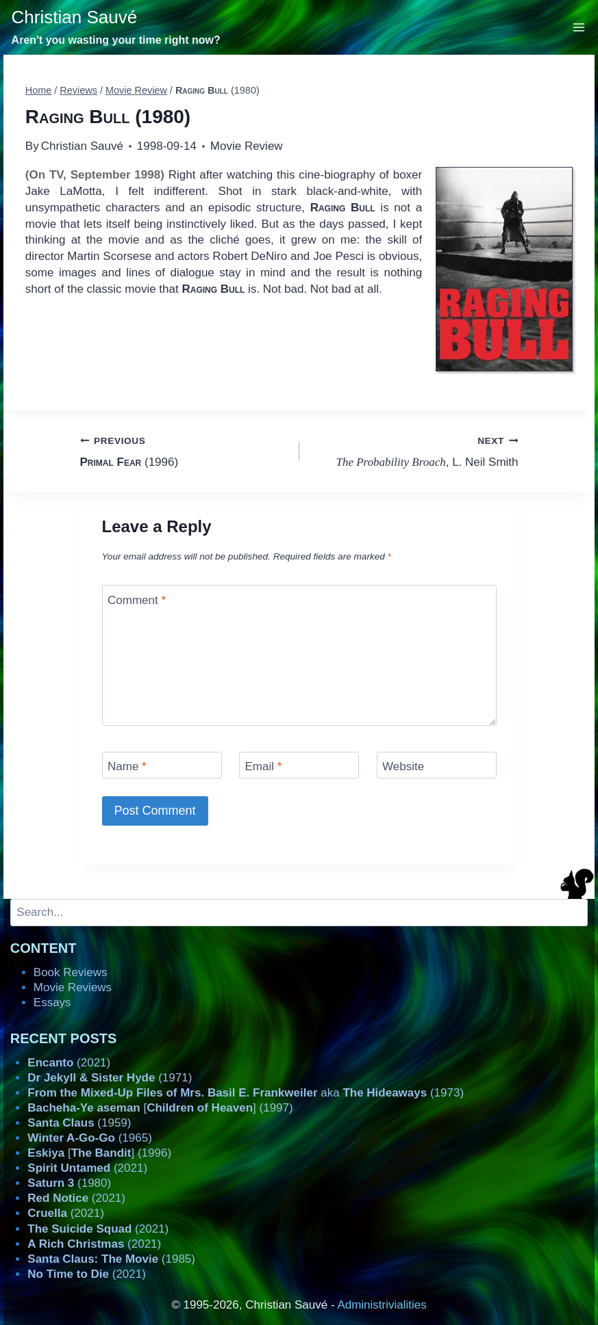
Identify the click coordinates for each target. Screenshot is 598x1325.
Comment (137, 599)
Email (263, 766)
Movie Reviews (73, 987)
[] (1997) (159, 1107)
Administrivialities (381, 1304)
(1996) (184, 450)
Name (127, 766)
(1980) (69, 1183)
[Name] (162, 765)
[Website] (437, 765)
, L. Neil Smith (415, 450)
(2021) (68, 1062)
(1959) (79, 1122)
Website (403, 766)
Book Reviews (71, 972)
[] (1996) (99, 1152)
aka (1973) (245, 1092)
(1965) (89, 1137)
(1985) (111, 1258)
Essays (52, 1002)
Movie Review (246, 146)
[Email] (299, 765)
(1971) (109, 1077)
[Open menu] (579, 27)
